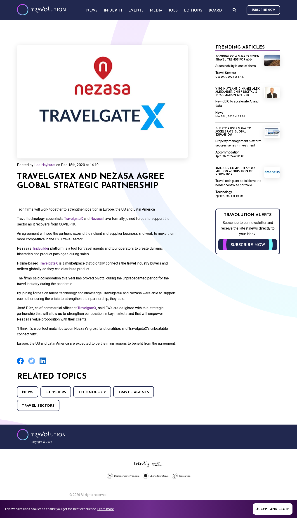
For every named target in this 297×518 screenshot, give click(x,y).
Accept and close (272, 509)
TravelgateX (74, 218)
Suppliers (55, 392)
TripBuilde (40, 248)
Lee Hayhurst (44, 165)
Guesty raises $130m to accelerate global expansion (233, 131)
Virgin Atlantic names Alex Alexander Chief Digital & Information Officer (237, 92)
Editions (193, 10)
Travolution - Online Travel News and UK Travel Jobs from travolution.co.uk (41, 434)
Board (215, 10)
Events (136, 10)
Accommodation (227, 152)
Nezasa (96, 218)
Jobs (173, 10)
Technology (92, 392)
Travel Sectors (38, 406)
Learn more (105, 509)
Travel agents (133, 392)
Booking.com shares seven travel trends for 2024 (237, 58)
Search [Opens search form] (234, 10)
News (27, 392)
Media (156, 10)
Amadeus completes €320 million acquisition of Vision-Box (235, 171)
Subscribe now (263, 10)
